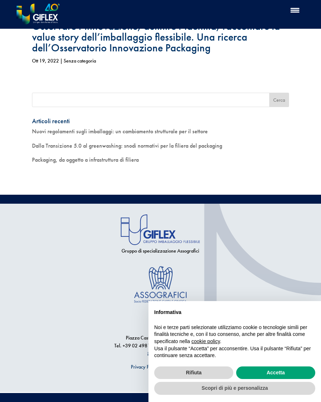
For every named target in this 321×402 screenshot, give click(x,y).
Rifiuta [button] (194, 372)
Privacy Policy (145, 367)
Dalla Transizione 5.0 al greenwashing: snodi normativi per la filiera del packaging (127, 145)
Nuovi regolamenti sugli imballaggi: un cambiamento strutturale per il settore (120, 131)
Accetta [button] (276, 372)
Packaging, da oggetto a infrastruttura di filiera (85, 159)
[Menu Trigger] (295, 10)
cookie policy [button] (206, 341)
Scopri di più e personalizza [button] (235, 388)
